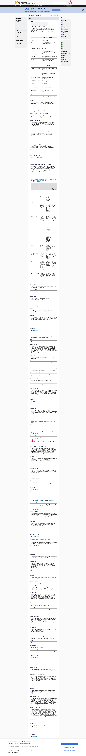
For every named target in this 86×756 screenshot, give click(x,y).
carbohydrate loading (36, 375)
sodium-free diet (51, 500)
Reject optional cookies (69, 747)
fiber (33, 396)
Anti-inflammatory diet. (37, 721)
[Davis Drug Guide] (66, 29)
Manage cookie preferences (69, 750)
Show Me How (56, 9)
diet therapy (18, 32)
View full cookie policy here (13, 752)
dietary (17, 34)
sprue (40, 352)
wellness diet (37, 125)
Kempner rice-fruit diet (37, 405)
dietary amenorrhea (18, 37)
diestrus (17, 28)
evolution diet (35, 567)
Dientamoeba (18, 18)
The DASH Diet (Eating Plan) (40, 180)
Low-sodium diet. (36, 489)
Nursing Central (29, 2)
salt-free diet (43, 500)
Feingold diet (35, 330)
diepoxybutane (19, 23)
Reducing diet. (39, 157)
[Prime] (32, 6)
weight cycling (35, 736)
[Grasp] (41, 6)
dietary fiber (18, 43)
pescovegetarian (36, 509)
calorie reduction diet (39, 631)
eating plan (37, 31)
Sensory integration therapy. (38, 647)
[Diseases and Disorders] (66, 25)
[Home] (16, 6)
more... (62, 63)
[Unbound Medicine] (69, 2)
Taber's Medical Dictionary (35, 15)
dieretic (17, 26)
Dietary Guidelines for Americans (19, 45)
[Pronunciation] (39, 24)
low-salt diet (37, 500)
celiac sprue (35, 352)
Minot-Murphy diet (36, 536)
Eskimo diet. (35, 401)
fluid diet (36, 433)
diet (17, 30)
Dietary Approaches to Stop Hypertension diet (19, 40)
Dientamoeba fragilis (18, 21)
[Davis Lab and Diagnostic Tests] (66, 23)
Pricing (64, 5)
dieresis (17, 24)
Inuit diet (36, 312)
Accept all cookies (69, 743)
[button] (47, 6)
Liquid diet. (35, 341)
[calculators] (66, 36)
